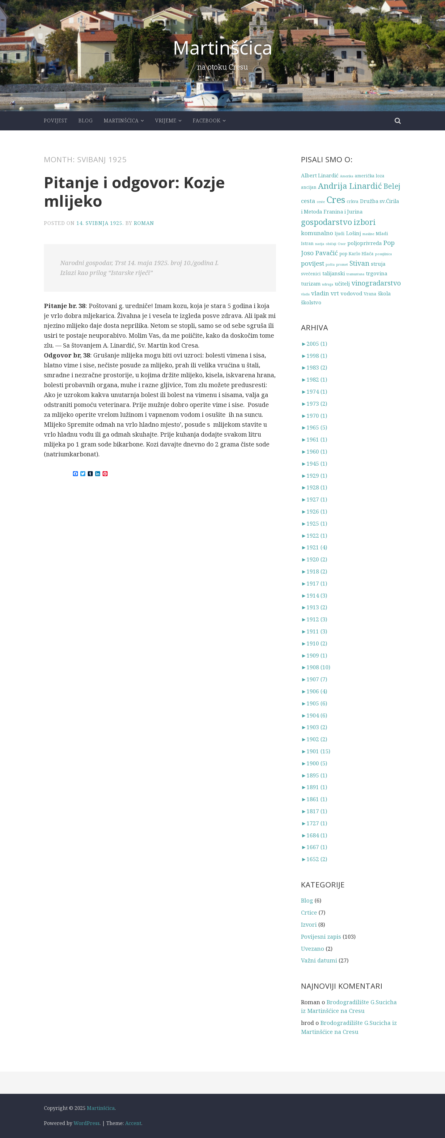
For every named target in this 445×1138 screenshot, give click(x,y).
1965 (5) (314, 427)
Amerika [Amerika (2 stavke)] (346, 176)
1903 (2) (314, 727)
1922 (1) (314, 535)
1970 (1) (314, 415)
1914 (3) (314, 595)
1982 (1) (314, 379)
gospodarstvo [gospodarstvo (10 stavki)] (326, 222)
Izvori (309, 924)
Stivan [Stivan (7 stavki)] (359, 263)
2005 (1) (314, 343)
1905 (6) (314, 703)
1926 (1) (314, 511)
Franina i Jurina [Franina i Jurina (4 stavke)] (343, 211)
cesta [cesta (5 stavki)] (308, 201)
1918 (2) (314, 571)
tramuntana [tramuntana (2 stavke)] (355, 274)
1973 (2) (314, 403)
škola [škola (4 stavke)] (384, 293)
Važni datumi (319, 960)
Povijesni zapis (321, 936)
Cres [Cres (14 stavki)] (335, 199)
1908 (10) (315, 667)
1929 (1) (314, 475)
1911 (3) (314, 631)
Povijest (55, 120)
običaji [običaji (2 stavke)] (331, 244)
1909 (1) (314, 655)
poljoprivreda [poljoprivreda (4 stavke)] (364, 243)
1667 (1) (314, 847)
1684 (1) (314, 835)
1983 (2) (314, 367)
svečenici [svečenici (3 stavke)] (311, 274)
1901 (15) (315, 751)
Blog (85, 120)
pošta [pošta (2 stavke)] (330, 264)
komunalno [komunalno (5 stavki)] (317, 233)
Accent (133, 1123)
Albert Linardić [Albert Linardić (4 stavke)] (319, 175)
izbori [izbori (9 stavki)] (365, 222)
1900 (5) (314, 763)
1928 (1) (314, 487)
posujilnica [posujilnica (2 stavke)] (383, 254)
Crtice (309, 912)
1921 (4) (314, 547)
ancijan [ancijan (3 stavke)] (308, 187)
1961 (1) (314, 439)
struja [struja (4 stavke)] (378, 263)
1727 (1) (314, 823)
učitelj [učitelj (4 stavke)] (342, 283)
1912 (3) (314, 619)
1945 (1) (314, 463)
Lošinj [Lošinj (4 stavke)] (353, 233)
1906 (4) (314, 691)
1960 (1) (314, 451)
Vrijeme (165, 120)
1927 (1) (314, 499)
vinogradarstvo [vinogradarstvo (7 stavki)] (376, 282)
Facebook (207, 120)
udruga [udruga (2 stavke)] (327, 284)
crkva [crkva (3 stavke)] (352, 201)
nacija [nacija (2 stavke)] (319, 244)
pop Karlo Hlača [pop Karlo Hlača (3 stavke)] (356, 253)
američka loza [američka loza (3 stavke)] (369, 176)
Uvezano (312, 948)
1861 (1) (314, 799)
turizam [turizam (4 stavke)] (310, 283)
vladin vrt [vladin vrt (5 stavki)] (325, 293)
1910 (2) (314, 643)
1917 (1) (314, 583)
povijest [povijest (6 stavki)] (312, 263)
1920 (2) (314, 559)
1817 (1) (314, 811)
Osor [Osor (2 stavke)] (342, 244)
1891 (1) (314, 787)
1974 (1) (314, 391)
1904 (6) (314, 715)
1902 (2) (314, 739)
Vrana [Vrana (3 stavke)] (370, 294)
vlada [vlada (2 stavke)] (305, 294)
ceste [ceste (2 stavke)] (321, 202)
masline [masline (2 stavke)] (368, 234)
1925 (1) (314, 523)
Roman (144, 223)
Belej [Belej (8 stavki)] (392, 186)
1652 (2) (314, 859)
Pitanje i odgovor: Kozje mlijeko (134, 191)
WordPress (87, 1123)
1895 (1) (314, 775)
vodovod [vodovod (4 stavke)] (351, 293)
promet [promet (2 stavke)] (342, 264)
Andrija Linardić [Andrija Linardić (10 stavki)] (350, 185)
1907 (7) (314, 679)
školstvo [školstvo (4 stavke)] (311, 302)
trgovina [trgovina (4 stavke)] (376, 273)
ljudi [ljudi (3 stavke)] (340, 233)
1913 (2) (314, 607)
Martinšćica (223, 47)
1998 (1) (314, 355)
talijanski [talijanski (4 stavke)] (333, 273)
